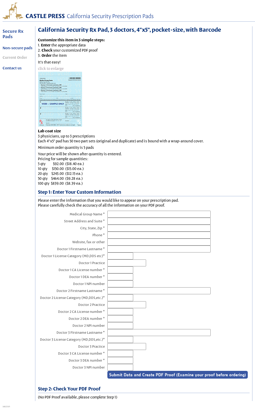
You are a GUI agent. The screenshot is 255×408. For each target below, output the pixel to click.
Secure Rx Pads (13, 33)
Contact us (12, 68)
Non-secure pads (18, 48)
